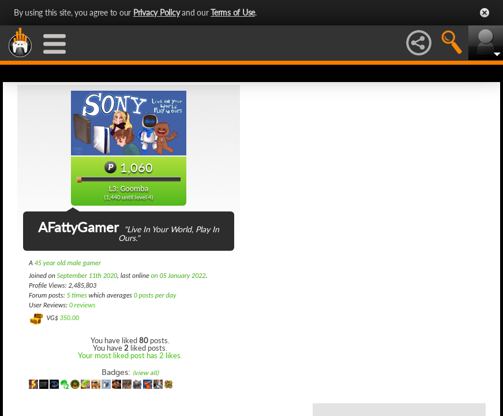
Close (484, 12)
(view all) (146, 373)
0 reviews (82, 305)
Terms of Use (233, 12)
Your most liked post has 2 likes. (130, 355)
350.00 (68, 318)
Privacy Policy (156, 12)
